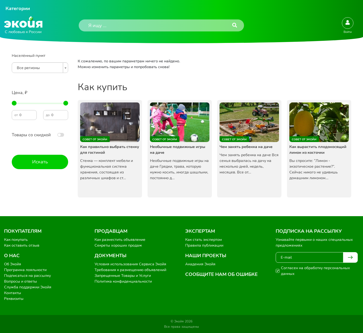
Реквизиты (14, 298)
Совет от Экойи (95, 139)
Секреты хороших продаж (118, 245)
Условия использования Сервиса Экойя (130, 264)
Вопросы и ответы (20, 281)
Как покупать (16, 239)
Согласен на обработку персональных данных (315, 270)
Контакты (12, 293)
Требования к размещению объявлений (130, 270)
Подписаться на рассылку (27, 275)
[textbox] (39, 68)
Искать (40, 162)
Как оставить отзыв (21, 245)
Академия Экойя (200, 264)
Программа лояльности (25, 270)
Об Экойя (12, 264)
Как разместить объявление (120, 239)
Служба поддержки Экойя (27, 287)
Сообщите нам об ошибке (221, 274)
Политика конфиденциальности (123, 281)
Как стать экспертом (203, 239)
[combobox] (40, 67)
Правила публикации (204, 245)
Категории (18, 8)
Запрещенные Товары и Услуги (123, 275)
